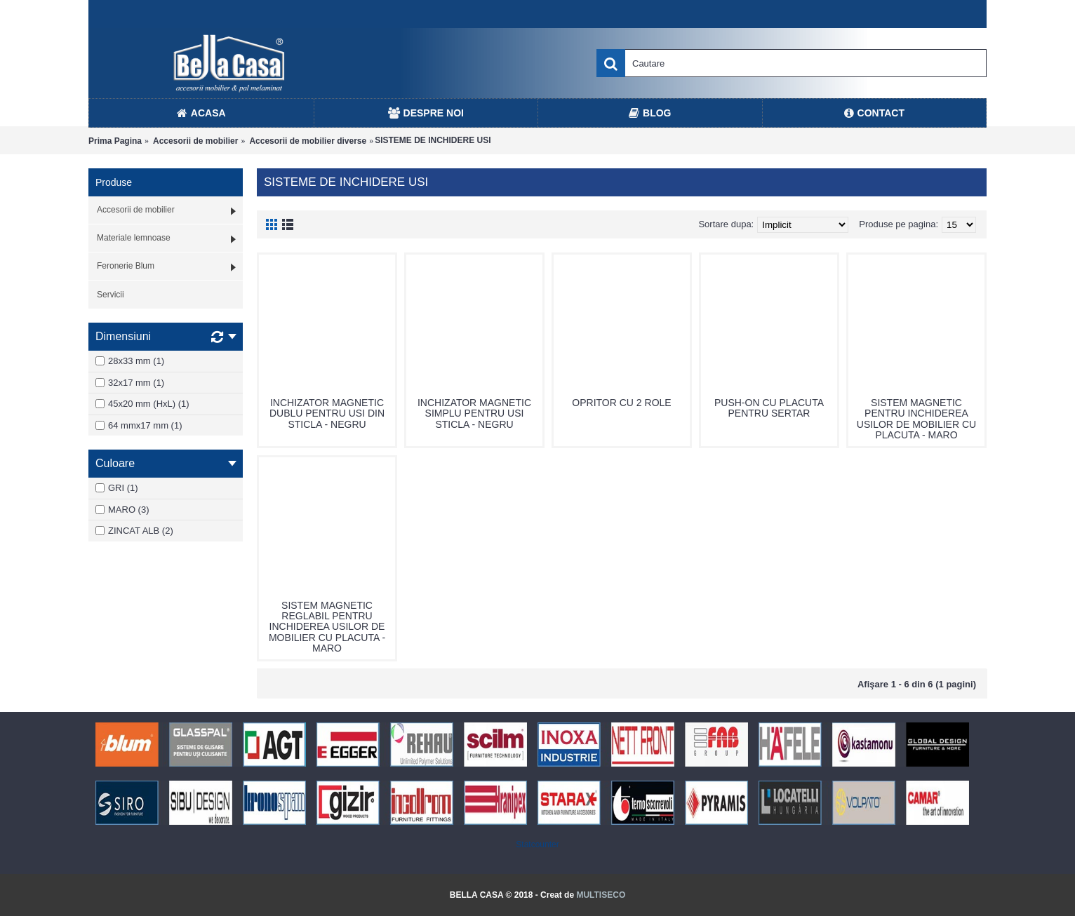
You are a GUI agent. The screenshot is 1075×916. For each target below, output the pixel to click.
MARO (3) (122, 509)
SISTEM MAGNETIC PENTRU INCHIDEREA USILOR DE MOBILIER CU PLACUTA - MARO (916, 418)
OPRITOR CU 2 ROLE (621, 402)
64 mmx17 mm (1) (138, 425)
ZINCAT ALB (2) (134, 530)
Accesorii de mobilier (195, 141)
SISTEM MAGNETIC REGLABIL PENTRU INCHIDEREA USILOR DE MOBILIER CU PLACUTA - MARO (327, 627)
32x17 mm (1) (129, 382)
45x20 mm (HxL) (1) (142, 403)
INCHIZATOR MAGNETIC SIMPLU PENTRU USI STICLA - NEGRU (474, 413)
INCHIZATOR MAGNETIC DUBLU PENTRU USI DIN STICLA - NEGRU (327, 413)
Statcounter (537, 844)
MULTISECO (600, 895)
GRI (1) (116, 488)
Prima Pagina (115, 141)
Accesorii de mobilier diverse (307, 141)
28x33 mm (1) (129, 361)
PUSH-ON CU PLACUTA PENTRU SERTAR (769, 408)
